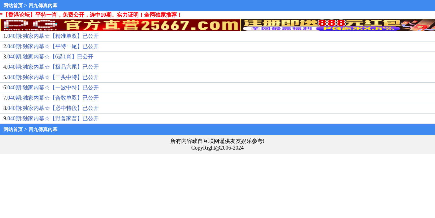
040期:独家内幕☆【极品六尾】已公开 (53, 67)
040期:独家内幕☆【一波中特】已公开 (53, 87)
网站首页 (13, 5)
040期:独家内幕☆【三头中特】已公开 (53, 77)
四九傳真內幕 (42, 5)
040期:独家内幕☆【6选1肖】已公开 (50, 57)
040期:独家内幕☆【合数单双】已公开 (53, 98)
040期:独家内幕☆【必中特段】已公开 (53, 108)
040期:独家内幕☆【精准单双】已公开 (53, 36)
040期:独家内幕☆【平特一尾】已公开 (53, 46)
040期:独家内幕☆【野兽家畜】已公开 (53, 118)
